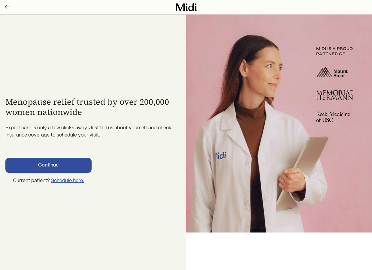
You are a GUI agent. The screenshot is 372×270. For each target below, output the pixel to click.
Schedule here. (67, 180)
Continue (48, 165)
